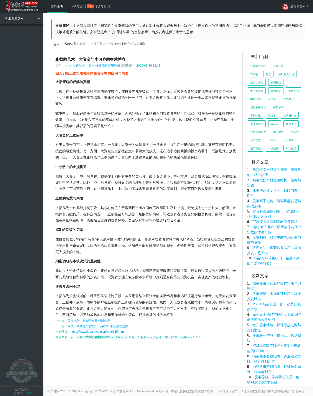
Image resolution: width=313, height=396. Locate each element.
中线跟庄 (273, 148)
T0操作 (254, 74)
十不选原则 (256, 90)
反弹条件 (291, 123)
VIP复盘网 (81, 6)
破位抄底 (278, 107)
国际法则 (255, 99)
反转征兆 (278, 66)
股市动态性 (256, 82)
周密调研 (114, 65)
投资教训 (288, 99)
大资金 (76, 65)
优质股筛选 (289, 115)
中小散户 (88, 65)
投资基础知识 (258, 132)
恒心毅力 (278, 132)
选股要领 (293, 90)
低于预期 (255, 148)
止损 (68, 65)
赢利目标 (276, 90)
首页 (82, 44)
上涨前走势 (256, 123)
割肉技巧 (291, 148)
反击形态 (255, 140)
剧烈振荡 (276, 82)
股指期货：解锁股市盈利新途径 (89, 320)
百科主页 (57, 6)
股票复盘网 (102, 6)
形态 (268, 74)
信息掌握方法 (258, 107)
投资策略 (101, 65)
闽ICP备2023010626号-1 (64, 391)
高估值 (272, 99)
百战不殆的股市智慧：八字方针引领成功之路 (98, 326)
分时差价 (288, 140)
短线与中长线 (258, 66)
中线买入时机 (286, 74)
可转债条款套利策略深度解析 (275, 222)
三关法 (272, 140)
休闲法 (295, 132)
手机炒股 (255, 115)
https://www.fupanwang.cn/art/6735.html (97, 331)
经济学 (272, 115)
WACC (274, 123)
